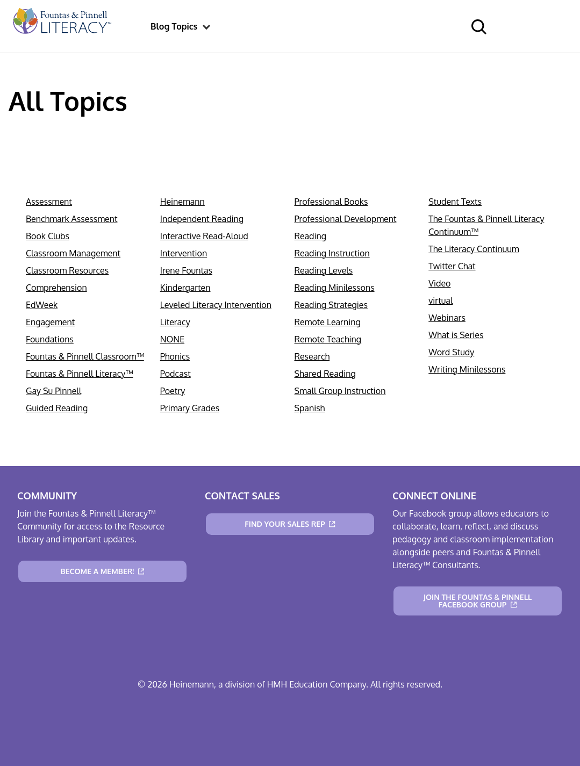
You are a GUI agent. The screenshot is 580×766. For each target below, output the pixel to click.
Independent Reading (202, 218)
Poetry (172, 390)
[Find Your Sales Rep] (290, 524)
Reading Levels (324, 270)
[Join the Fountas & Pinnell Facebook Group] (477, 600)
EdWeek (42, 304)
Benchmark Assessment (72, 218)
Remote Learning (328, 322)
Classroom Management (73, 253)
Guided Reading (57, 408)
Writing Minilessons (466, 369)
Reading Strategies (331, 304)
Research (312, 356)
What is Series (455, 335)
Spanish (310, 408)
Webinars (447, 317)
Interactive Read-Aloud (204, 236)
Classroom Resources (67, 270)
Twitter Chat (451, 266)
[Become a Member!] (102, 571)
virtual (440, 300)
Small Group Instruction (340, 390)
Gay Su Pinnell (53, 390)
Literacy (175, 322)
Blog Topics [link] (174, 26)
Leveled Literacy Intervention (215, 304)
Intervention (183, 253)
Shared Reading (325, 373)
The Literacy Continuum (473, 249)
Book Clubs (47, 236)
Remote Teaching (328, 339)
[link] (61, 26)
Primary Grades (189, 408)
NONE (172, 339)
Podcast (175, 373)
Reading (311, 236)
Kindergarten (185, 287)
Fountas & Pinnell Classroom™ (85, 356)
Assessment (49, 201)
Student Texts (455, 201)
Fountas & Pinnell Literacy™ (79, 373)
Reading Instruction (332, 253)
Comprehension (56, 287)
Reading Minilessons (335, 287)
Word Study (451, 352)
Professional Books (331, 201)
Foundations (50, 339)
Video (439, 283)
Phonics (175, 356)
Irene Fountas (186, 270)
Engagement (50, 322)
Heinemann (182, 201)
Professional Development (346, 218)
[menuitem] (61, 26)
